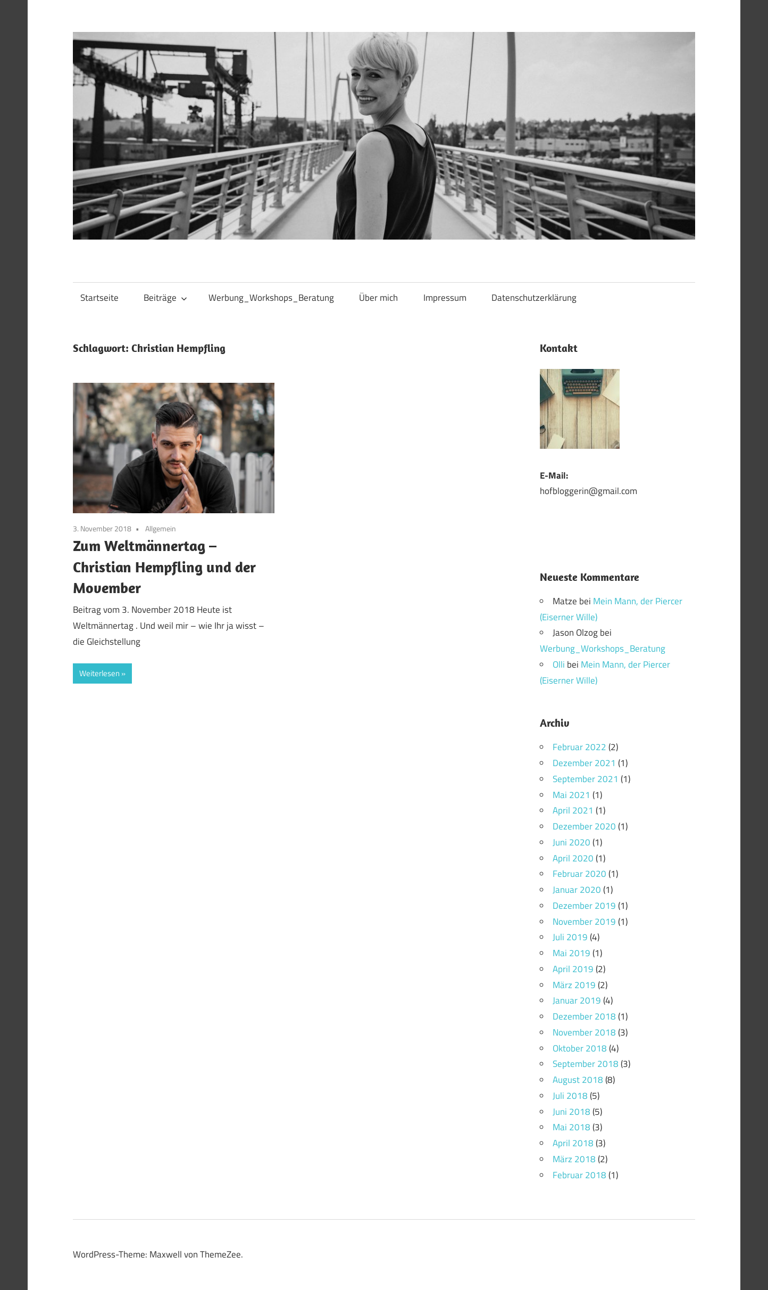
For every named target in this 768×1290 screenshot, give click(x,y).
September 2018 (586, 1064)
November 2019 (584, 922)
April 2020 (573, 858)
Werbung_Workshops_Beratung (271, 298)
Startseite (99, 298)
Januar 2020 (577, 890)
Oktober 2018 (580, 1048)
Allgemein (160, 528)
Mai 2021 (571, 795)
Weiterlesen (99, 673)
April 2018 (573, 1143)
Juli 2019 (570, 937)
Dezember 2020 (584, 826)
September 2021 (586, 779)
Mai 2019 (571, 953)
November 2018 (584, 1032)
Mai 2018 (571, 1127)
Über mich (378, 298)
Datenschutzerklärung (534, 298)
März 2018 (574, 1159)
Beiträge (165, 298)
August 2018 (578, 1080)
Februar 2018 (579, 1175)
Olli (559, 664)
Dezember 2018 (584, 1016)
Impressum (444, 298)
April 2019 (573, 969)
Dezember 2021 (584, 763)
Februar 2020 (579, 874)
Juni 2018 (571, 1112)
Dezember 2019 (584, 906)
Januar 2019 (577, 1000)
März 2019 (574, 985)
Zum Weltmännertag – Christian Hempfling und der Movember (164, 566)
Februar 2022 (579, 747)
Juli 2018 (570, 1096)
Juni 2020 (571, 842)
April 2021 (573, 810)
